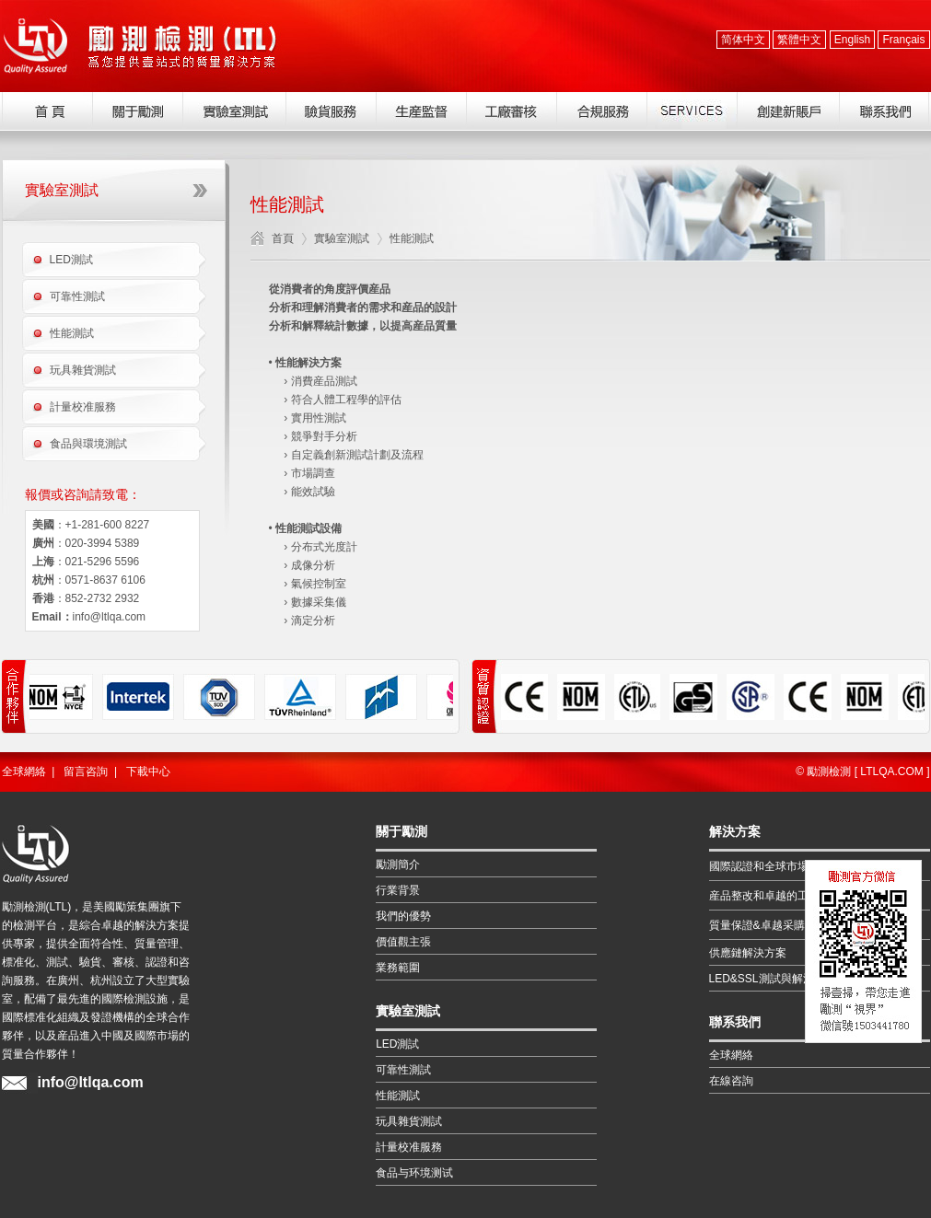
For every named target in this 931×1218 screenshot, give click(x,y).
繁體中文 (799, 39)
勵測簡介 (398, 864)
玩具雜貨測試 (83, 370)
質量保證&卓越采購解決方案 (779, 925)
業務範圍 (398, 967)
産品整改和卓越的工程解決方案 (786, 895)
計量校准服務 (83, 406)
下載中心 (148, 771)
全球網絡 (24, 771)
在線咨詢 (731, 1080)
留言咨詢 (86, 771)
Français (903, 39)
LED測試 (71, 259)
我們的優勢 (403, 916)
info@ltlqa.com (109, 616)
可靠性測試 (77, 296)
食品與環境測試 (88, 443)
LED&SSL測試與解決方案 (772, 978)
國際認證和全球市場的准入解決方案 (797, 866)
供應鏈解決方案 (747, 952)
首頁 (283, 238)
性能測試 (72, 333)
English (852, 39)
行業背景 (398, 890)
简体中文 (743, 39)
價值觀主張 (403, 941)
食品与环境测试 (414, 1172)
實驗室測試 (341, 238)
